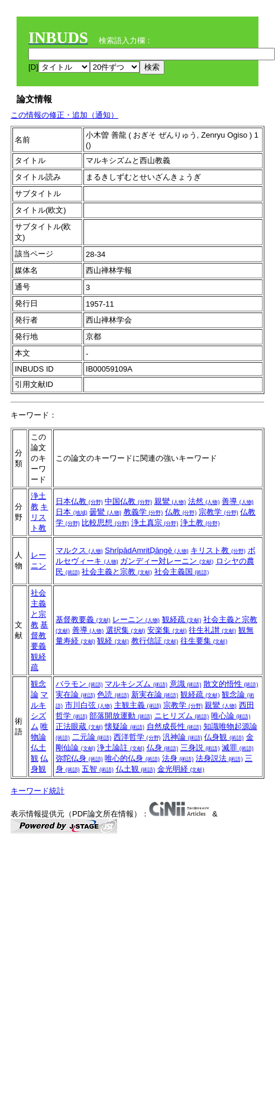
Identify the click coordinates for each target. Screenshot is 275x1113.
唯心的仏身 (132, 758)
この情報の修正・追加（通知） (64, 114)
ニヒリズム (181, 715)
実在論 (75, 694)
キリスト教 (39, 517)
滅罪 (238, 747)
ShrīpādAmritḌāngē (146, 550)
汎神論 (182, 737)
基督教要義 (39, 635)
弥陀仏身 (79, 758)
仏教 (181, 511)
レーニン (136, 619)
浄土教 (200, 522)
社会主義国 (181, 571)
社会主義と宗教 (117, 571)
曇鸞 (105, 511)
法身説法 (219, 758)
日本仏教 (79, 501)
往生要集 (204, 640)
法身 (178, 758)
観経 (113, 640)
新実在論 (155, 694)
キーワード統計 (37, 790)
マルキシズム (136, 683)
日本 (72, 511)
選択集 (125, 630)
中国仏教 (128, 501)
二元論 (92, 737)
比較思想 (105, 522)
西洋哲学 (137, 737)
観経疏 (182, 619)
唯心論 (231, 715)
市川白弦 (88, 705)
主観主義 (137, 705)
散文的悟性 (230, 683)
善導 (238, 501)
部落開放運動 (120, 715)
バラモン (79, 683)
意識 (186, 683)
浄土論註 (120, 747)
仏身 (163, 747)
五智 (98, 768)
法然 (204, 501)
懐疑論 (124, 726)
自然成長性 (174, 726)
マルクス (79, 550)
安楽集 (167, 630)
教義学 (143, 511)
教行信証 (155, 640)
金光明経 (181, 768)
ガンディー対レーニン (166, 560)
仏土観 (136, 768)
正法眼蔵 (79, 726)
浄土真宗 (155, 522)
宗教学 (218, 511)
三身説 (200, 747)
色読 (113, 694)
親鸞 (170, 501)
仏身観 (224, 737)
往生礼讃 (212, 630)
